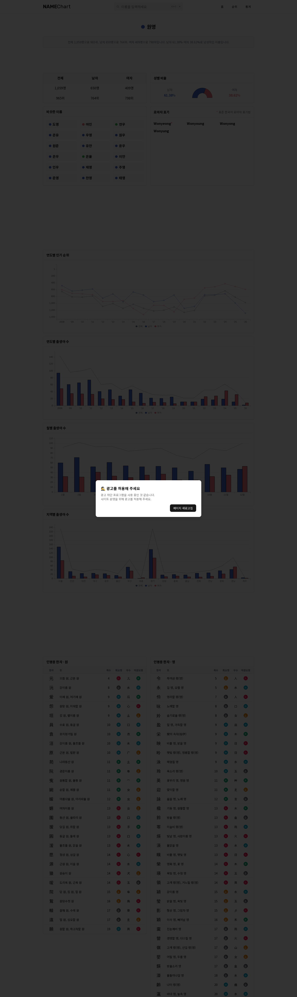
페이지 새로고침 (183, 508)
